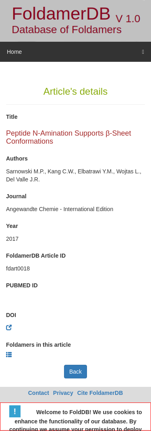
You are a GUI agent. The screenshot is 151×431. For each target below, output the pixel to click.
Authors (17, 158)
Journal (16, 196)
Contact (38, 393)
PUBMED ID (22, 285)
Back (75, 371)
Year (12, 226)
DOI (11, 315)
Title (12, 117)
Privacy (63, 393)
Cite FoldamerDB (100, 393)
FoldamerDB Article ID (36, 255)
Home (14, 52)
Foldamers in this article (38, 345)
